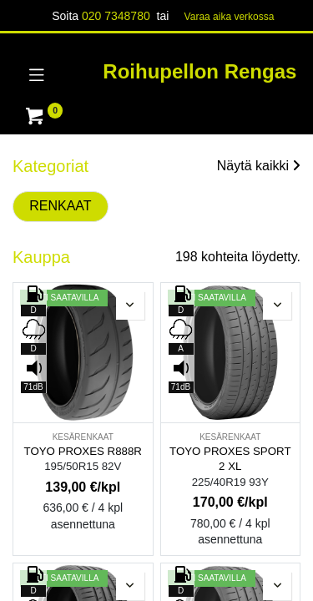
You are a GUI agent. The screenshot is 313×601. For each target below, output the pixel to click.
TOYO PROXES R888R (83, 451)
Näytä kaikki (258, 166)
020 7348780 (116, 16)
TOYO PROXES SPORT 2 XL (229, 459)
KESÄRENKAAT (83, 437)
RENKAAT (60, 206)
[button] (130, 305)
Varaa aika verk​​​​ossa (229, 17)
